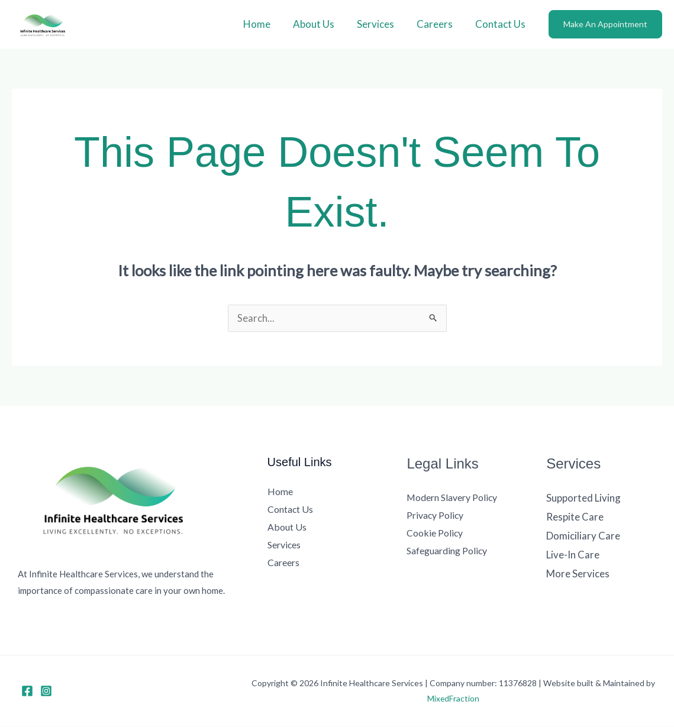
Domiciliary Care (583, 535)
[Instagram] (46, 691)
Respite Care (575, 517)
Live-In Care (572, 554)
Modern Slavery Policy (452, 497)
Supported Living (583, 498)
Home (267, 24)
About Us (322, 24)
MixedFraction (453, 699)
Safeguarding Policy (447, 550)
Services (381, 24)
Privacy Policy (436, 515)
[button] (605, 24)
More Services (577, 573)
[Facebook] (27, 691)
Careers (438, 24)
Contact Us (501, 24)
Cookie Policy (435, 532)
